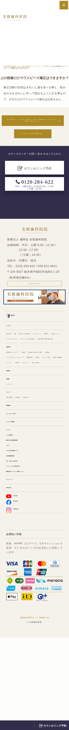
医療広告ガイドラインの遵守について (26, 556)
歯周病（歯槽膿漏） (17, 417)
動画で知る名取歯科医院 (19, 516)
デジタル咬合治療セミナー (20, 530)
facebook (15, 591)
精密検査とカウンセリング (20, 391)
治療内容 (11, 384)
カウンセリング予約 (17, 484)
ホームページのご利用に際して (23, 549)
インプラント (38, 417)
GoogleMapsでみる (34, 295)
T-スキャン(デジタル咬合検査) (22, 368)
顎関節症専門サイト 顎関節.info (35, 710)
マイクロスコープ (15, 355)
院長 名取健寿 (13, 465)
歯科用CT (33, 355)
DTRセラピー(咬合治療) (41, 348)
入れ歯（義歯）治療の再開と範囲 (24, 375)
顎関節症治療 (13, 411)
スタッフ (11, 459)
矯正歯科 (28, 411)
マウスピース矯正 (45, 411)
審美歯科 (47, 397)
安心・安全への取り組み (19, 543)
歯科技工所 (45, 465)
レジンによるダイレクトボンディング (26, 404)
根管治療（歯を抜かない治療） (23, 397)
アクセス (11, 503)
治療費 (9, 443)
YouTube (14, 584)
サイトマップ (13, 565)
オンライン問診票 (15, 494)
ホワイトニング (14, 424)
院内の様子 (12, 348)
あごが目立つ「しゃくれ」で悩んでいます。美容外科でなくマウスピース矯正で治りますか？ (32, 124)
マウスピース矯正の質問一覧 (32, 142)
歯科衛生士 (30, 465)
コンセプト (12, 339)
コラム (9, 523)
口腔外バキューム (51, 355)
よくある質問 (13, 510)
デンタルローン (14, 449)
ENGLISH (11, 575)
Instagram (15, 601)
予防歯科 (52, 417)
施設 (23, 348)
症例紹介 (11, 433)
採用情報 (11, 475)
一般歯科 (42, 391)
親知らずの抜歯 (34, 424)
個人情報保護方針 (15, 536)
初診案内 (13, 329)
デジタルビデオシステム (19, 361)
